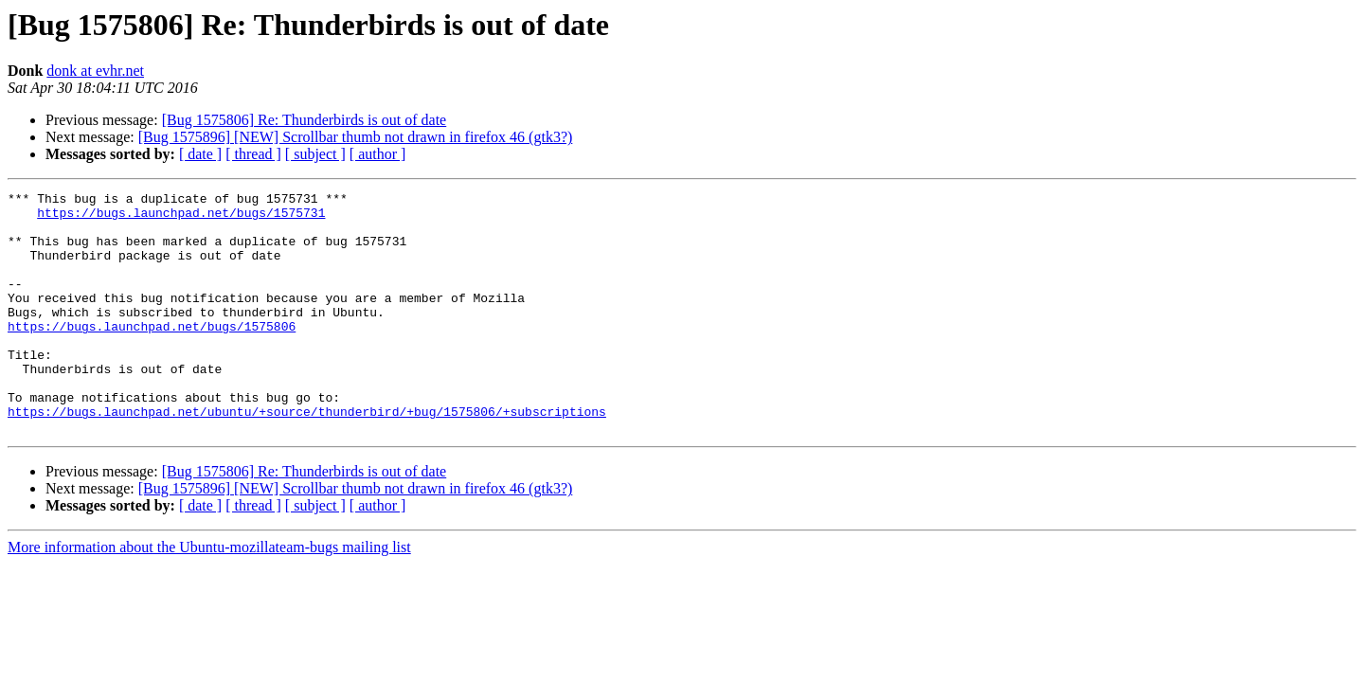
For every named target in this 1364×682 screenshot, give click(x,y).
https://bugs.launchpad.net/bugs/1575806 (152, 354)
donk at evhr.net (95, 71)
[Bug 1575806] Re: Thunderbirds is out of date (304, 120)
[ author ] (378, 154)
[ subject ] (315, 154)
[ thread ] (253, 154)
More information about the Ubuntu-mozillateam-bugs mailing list (209, 595)
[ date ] (200, 154)
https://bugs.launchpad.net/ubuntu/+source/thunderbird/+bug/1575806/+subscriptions (307, 456)
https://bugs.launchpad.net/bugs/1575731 (181, 217)
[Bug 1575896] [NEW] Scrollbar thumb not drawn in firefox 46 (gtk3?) (355, 137)
